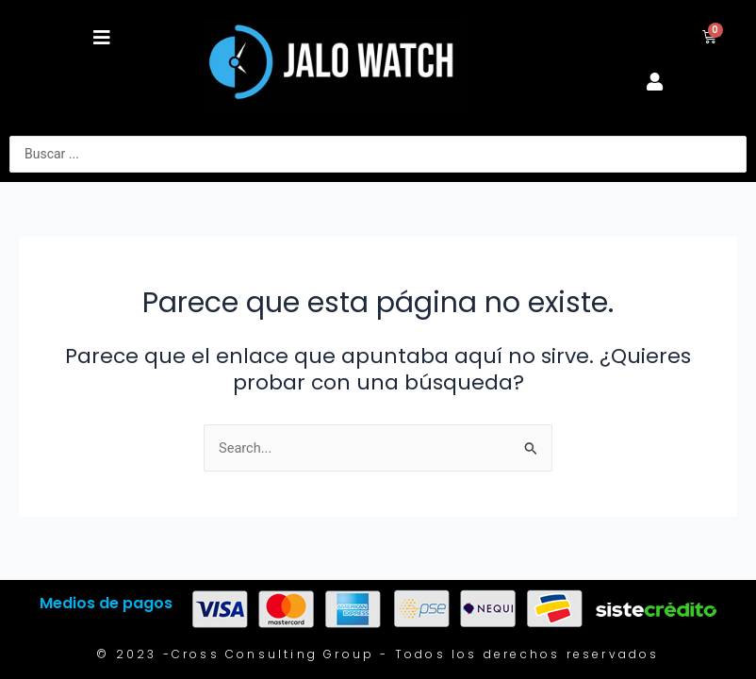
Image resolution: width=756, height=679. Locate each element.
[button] (102, 38)
